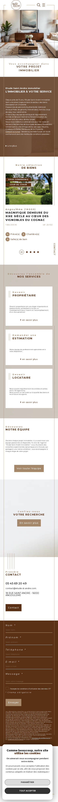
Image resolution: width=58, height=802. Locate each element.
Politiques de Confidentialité (41, 738)
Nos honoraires (15, 781)
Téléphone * (16, 650)
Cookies (43, 783)
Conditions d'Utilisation (15, 739)
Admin (14, 783)
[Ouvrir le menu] (43, 5)
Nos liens (22, 783)
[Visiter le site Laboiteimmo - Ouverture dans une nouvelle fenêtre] (29, 792)
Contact (54, 249)
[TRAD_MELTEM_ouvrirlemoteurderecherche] (39, 5)
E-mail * (12, 662)
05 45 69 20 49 (16, 583)
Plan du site (28, 781)
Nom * (11, 625)
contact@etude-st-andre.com (21, 588)
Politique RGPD (33, 783)
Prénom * (13, 637)
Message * (14, 674)
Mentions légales (41, 781)
